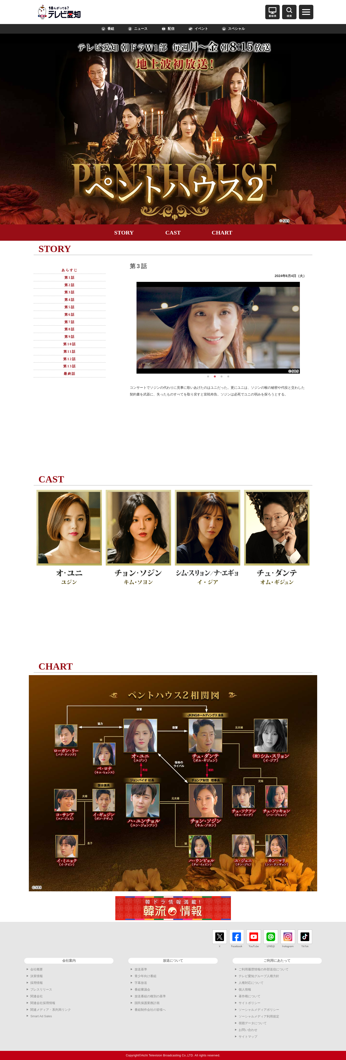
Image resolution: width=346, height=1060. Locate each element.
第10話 (69, 344)
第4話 (69, 300)
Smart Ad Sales (41, 1016)
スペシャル (233, 29)
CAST (173, 232)
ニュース (138, 29)
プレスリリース (41, 989)
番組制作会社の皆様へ (150, 1009)
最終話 (70, 374)
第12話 (69, 359)
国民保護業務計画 (147, 1003)
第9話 (69, 337)
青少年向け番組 (145, 976)
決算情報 (36, 976)
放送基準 (141, 969)
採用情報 (36, 983)
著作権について (249, 996)
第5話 (69, 307)
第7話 (69, 322)
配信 (167, 29)
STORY (124, 232)
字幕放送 (141, 983)
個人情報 (245, 989)
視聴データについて (253, 1023)
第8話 (69, 329)
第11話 (69, 351)
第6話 (69, 314)
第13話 (69, 366)
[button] (208, 376)
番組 (107, 29)
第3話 (69, 292)
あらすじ (70, 270)
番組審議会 (142, 989)
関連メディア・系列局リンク (50, 1009)
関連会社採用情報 (42, 1003)
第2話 (69, 285)
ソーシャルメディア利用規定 (259, 1016)
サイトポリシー (249, 1003)
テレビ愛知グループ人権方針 (259, 976)
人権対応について (251, 983)
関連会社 (36, 996)
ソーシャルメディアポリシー (259, 1009)
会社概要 (36, 969)
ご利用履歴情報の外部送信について (264, 969)
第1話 (69, 277)
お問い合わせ (248, 1030)
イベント (198, 29)
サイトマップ (248, 1036)
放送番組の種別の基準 (150, 996)
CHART (222, 232)
